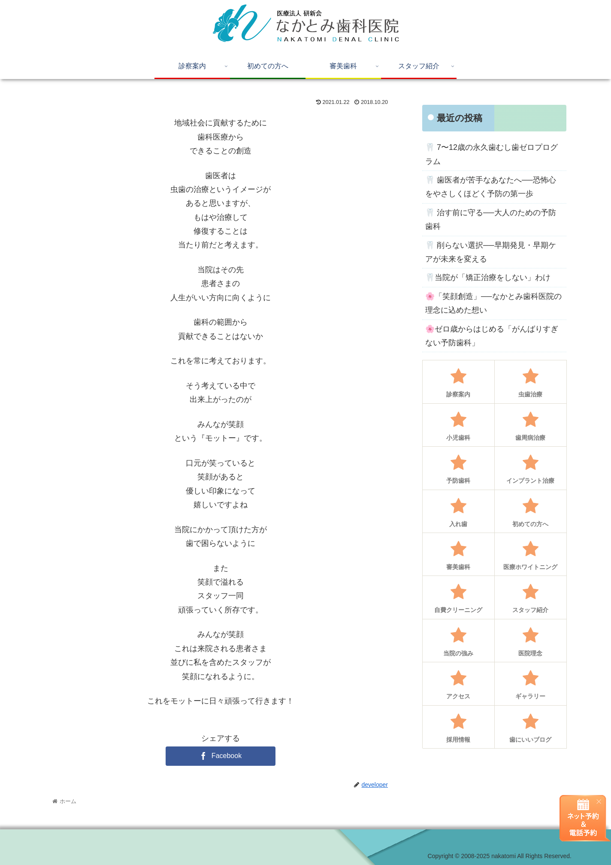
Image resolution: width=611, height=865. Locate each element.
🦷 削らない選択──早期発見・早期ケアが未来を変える (490, 252)
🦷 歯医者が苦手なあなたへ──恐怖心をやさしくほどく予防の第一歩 (490, 187)
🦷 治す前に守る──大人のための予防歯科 (490, 219)
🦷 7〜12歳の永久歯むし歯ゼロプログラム (491, 154)
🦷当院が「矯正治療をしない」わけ (488, 277)
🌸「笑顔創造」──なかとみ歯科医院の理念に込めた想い (493, 303)
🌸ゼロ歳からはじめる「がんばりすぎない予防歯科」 (491, 336)
